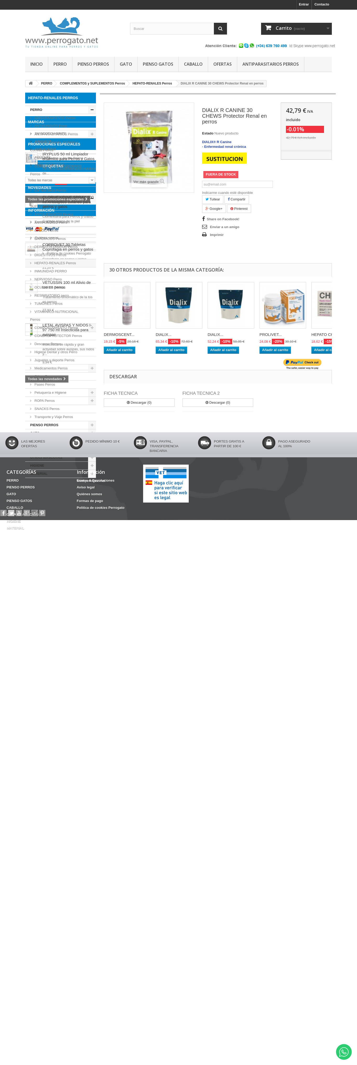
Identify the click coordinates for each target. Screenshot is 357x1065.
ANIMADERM (45, 517)
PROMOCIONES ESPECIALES (54, 565)
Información (41, 891)
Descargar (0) (139, 402)
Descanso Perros (47, 344)
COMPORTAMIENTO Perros (56, 328)
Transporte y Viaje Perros (53, 417)
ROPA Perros (44, 401)
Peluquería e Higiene (50, 393)
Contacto (322, 4)
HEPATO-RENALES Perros (55, 263)
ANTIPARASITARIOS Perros (56, 134)
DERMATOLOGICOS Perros (56, 247)
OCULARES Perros (49, 287)
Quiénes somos (46, 916)
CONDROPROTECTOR (67, 664)
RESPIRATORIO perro (51, 295)
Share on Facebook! (223, 219)
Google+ (214, 209)
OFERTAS (222, 64)
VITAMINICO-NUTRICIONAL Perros (54, 316)
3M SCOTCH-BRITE (50, 501)
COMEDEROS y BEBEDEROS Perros (56, 170)
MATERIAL (38, 474)
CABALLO (193, 64)
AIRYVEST (43, 509)
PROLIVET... (270, 334)
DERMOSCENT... (119, 334)
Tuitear (212, 199)
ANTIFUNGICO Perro (50, 126)
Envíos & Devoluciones (52, 900)
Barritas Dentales (42, 656)
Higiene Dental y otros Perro (55, 352)
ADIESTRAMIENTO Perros (55, 118)
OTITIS (63, 649)
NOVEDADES (39, 682)
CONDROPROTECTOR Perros (58, 336)
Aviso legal (42, 908)
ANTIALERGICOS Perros (53, 214)
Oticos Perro (43, 376)
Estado (207, 133)
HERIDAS (35, 664)
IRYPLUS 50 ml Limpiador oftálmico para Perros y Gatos (68, 577)
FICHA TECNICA (121, 393)
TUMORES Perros (48, 304)
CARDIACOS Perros (50, 239)
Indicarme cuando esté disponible (227, 193)
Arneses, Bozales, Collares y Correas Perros (54, 146)
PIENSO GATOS (158, 64)
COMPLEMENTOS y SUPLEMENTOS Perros (48, 202)
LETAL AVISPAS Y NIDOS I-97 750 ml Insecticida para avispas (67, 824)
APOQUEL (42, 525)
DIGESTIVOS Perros (50, 255)
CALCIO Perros (46, 231)
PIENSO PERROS (93, 64)
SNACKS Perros (46, 409)
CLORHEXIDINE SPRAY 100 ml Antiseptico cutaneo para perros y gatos (68, 696)
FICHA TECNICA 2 (201, 393)
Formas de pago (46, 924)
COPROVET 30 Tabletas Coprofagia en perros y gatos (67, 741)
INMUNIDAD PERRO (50, 271)
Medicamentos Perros (51, 368)
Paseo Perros (44, 384)
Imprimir (217, 235)
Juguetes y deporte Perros (54, 360)
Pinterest (239, 209)
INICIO (36, 64)
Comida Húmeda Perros (52, 182)
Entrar (304, 4)
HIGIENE (37, 465)
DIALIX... (163, 334)
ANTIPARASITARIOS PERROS (270, 64)
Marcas (36, 491)
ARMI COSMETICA (49, 532)
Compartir (237, 199)
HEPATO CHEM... (327, 334)
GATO (126, 64)
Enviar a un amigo (224, 227)
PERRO (60, 64)
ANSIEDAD (43, 649)
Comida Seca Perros (50, 190)
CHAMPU (69, 656)
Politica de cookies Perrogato (56, 932)
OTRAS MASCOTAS (46, 457)
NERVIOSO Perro (48, 279)
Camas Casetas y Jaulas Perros (58, 158)
